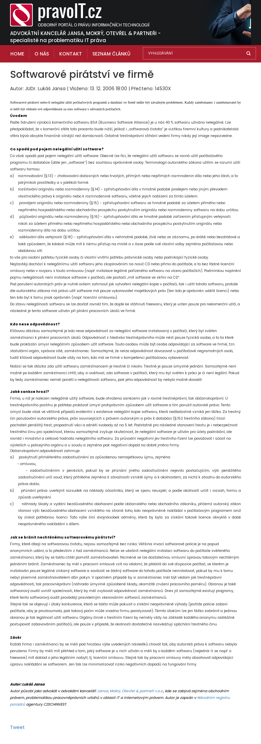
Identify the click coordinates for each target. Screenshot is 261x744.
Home (17, 53)
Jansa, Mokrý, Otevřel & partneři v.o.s (130, 691)
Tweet (17, 727)
